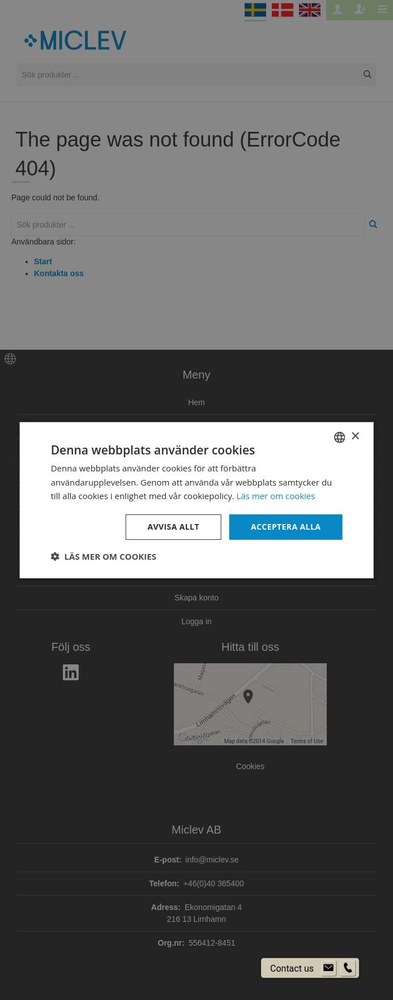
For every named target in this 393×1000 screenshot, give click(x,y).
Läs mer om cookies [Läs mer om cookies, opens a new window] (276, 495)
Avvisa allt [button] (173, 526)
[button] (103, 556)
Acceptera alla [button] (286, 526)
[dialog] (196, 500)
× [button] (355, 436)
